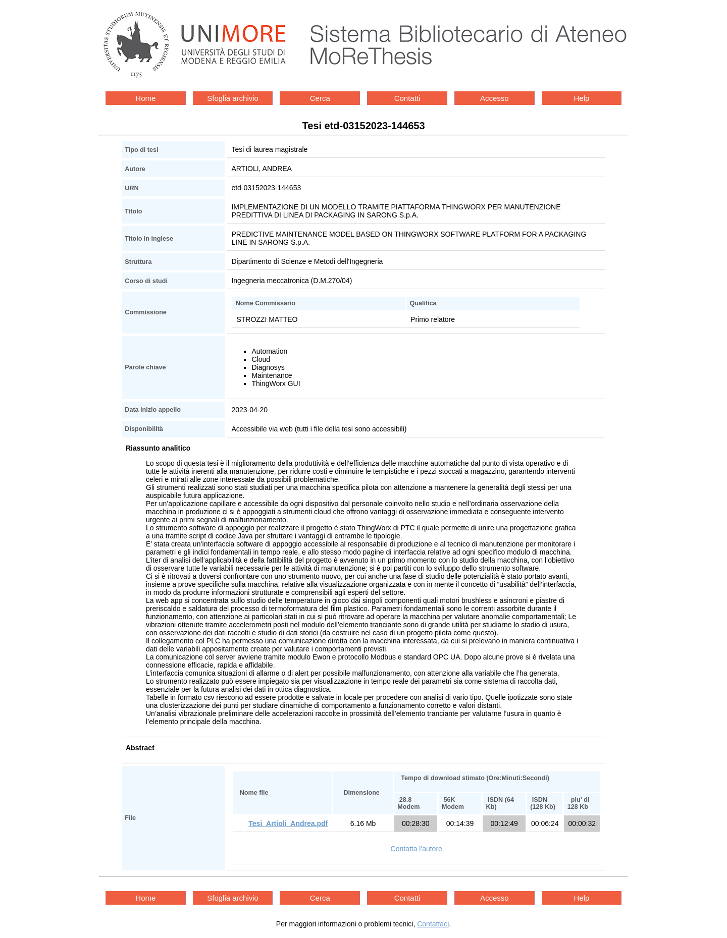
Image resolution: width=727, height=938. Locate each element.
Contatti (407, 98)
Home (145, 98)
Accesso (494, 98)
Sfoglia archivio (232, 98)
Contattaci (433, 924)
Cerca (320, 98)
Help (582, 98)
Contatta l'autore (416, 849)
